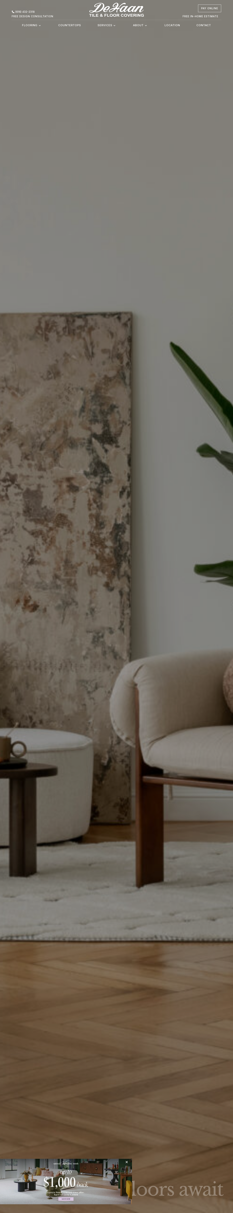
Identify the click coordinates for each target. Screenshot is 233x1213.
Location (172, 25)
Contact (203, 25)
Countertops (69, 25)
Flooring (29, 25)
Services (105, 25)
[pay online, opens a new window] (209, 8)
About (138, 25)
